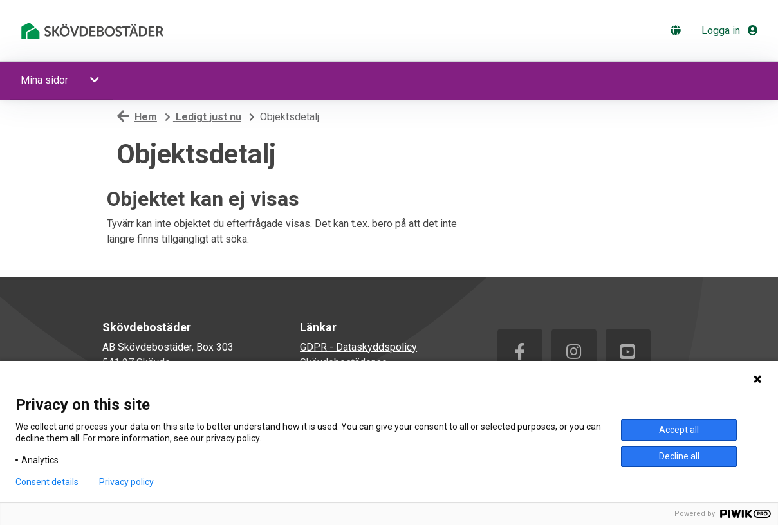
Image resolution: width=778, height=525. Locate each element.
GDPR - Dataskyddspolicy (358, 347)
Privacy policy (126, 482)
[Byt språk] (678, 30)
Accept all (679, 430)
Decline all (679, 456)
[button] (96, 80)
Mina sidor (44, 80)
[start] (94, 31)
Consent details (47, 482)
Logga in (729, 30)
